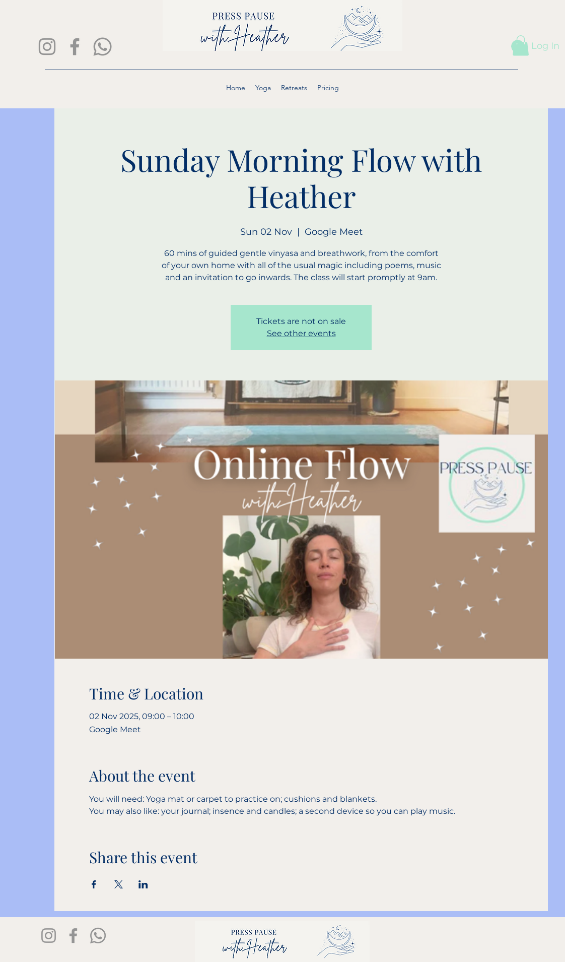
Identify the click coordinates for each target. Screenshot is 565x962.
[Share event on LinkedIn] (143, 884)
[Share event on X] (118, 884)
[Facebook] (74, 46)
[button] (520, 45)
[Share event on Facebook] (94, 884)
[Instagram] (47, 46)
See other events (301, 333)
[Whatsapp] (102, 46)
